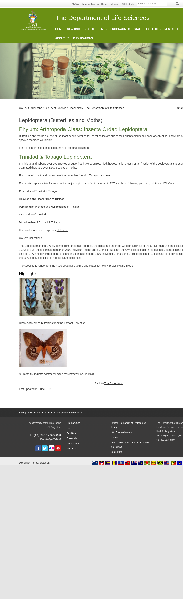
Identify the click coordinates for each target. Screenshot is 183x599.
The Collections (113, 383)
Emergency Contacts (29, 412)
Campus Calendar (109, 4)
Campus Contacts (51, 412)
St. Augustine (34, 107)
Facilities (153, 29)
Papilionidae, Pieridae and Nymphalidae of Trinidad (49, 206)
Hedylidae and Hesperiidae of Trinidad (41, 198)
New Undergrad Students (87, 29)
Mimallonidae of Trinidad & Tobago (39, 222)
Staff (138, 29)
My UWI (76, 4)
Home (59, 29)
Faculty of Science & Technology (63, 107)
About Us (62, 38)
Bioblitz (114, 437)
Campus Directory (90, 4)
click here (83, 147)
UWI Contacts (127, 4)
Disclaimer (24, 463)
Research (171, 29)
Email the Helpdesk (72, 412)
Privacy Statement (41, 463)
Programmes (120, 29)
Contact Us (116, 452)
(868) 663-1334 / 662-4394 (47, 435)
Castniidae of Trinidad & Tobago (38, 191)
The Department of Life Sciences (104, 107)
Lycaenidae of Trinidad (32, 214)
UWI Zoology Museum (122, 432)
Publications (83, 38)
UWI (21, 107)
